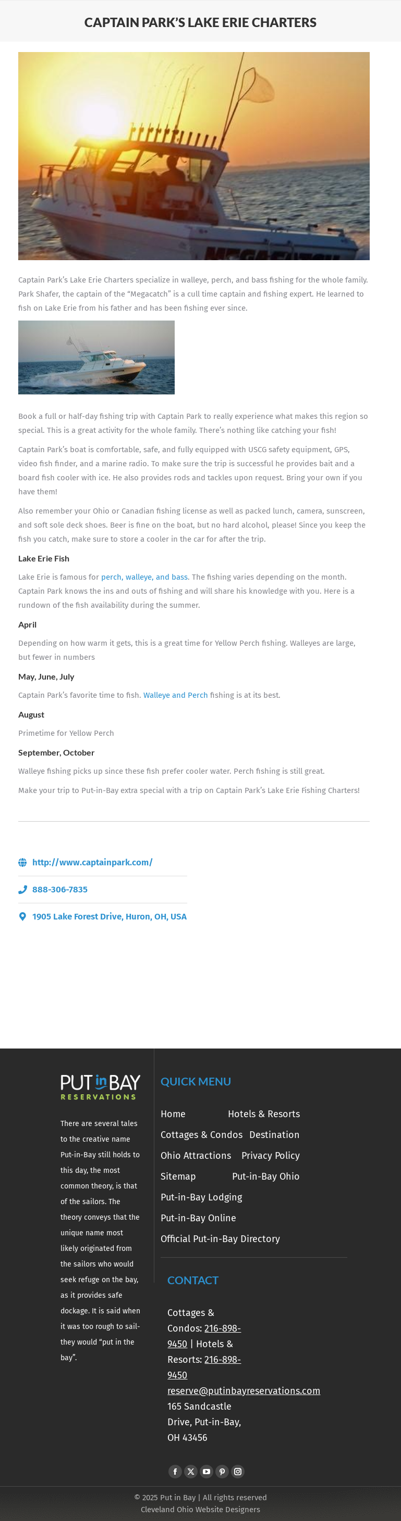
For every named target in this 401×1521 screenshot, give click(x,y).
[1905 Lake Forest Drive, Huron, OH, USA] (284, 933)
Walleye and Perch (175, 695)
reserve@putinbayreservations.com (243, 1391)
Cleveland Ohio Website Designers (200, 1509)
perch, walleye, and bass (144, 577)
